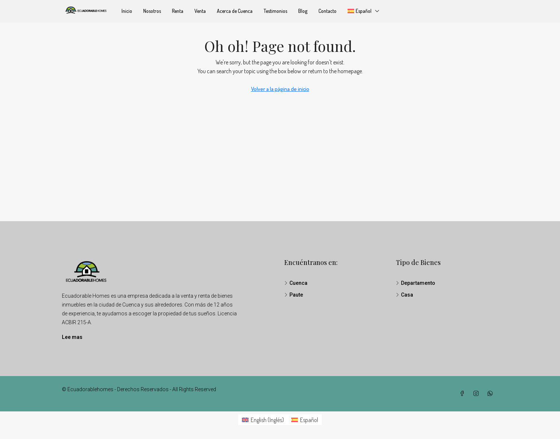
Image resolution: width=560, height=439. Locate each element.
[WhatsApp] (491, 394)
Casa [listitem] (404, 295)
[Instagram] (477, 394)
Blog (302, 11)
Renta (177, 11)
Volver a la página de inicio (280, 88)
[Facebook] (463, 394)
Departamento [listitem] (415, 283)
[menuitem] (263, 419)
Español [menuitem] (309, 420)
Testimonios (275, 11)
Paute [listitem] (293, 295)
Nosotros (152, 11)
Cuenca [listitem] (295, 283)
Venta (200, 11)
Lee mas (72, 337)
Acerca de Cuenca (235, 11)
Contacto (327, 11)
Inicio (126, 11)
